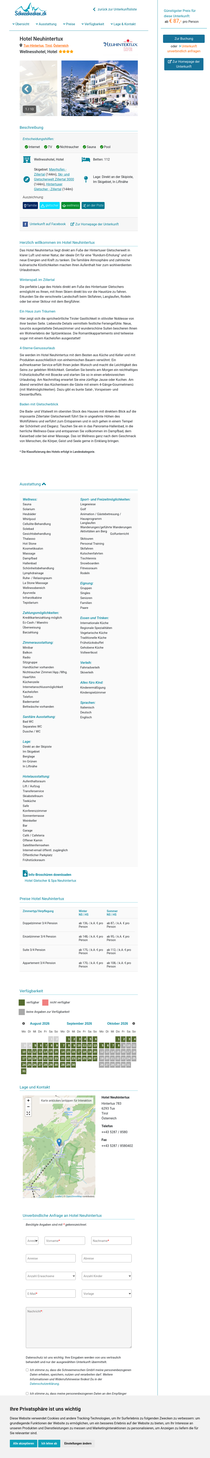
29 (64, 1049)
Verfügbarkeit (93, 24)
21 (56, 1042)
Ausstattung (46, 24)
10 (27, 1036)
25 (34, 1049)
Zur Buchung (184, 39)
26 (41, 1049)
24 (27, 1049)
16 (71, 1036)
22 (64, 1042)
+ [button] (28, 1085)
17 (27, 1042)
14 (56, 1036)
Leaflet (58, 1181)
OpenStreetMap (74, 1181)
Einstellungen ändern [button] (78, 1443)
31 (27, 1055)
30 (71, 1049)
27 (49, 1049)
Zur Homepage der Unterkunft (95, 208)
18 (34, 1042)
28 (56, 1049)
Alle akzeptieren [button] (23, 1443)
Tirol (48, 46)
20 (49, 1042)
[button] (27, 81)
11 (34, 1036)
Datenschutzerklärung (44, 1368)
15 (64, 1036)
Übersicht (21, 24)
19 (41, 1042)
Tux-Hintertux (34, 46)
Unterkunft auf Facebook (44, 208)
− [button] (28, 1091)
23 (71, 1042)
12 (41, 1036)
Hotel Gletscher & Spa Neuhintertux (50, 865)
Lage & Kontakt (123, 24)
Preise (69, 24)
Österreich (60, 46)
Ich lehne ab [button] (49, 1443)
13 (49, 1036)
